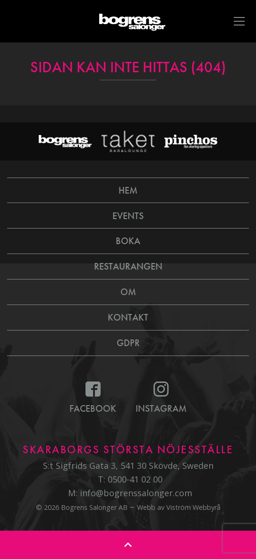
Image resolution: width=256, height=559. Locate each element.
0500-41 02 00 (135, 479)
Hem (128, 190)
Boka (128, 241)
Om (128, 292)
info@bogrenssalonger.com (136, 493)
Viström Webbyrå (193, 507)
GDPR (128, 343)
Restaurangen (128, 266)
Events (128, 216)
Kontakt (128, 317)
